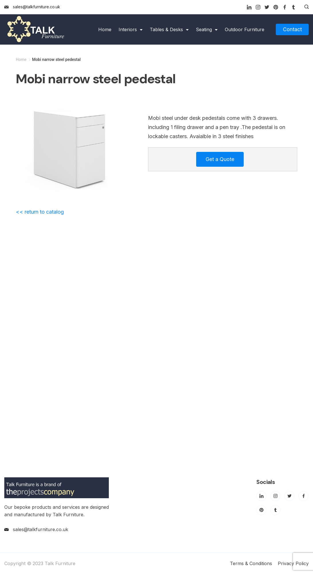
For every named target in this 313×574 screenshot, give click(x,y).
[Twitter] (267, 7)
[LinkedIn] (249, 7)
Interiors (131, 29)
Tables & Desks (169, 29)
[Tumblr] (293, 7)
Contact (292, 29)
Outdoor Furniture (244, 29)
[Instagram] (258, 7)
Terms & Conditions (251, 563)
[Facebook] (284, 7)
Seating (207, 29)
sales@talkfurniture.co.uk (36, 6)
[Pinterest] (275, 7)
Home (104, 29)
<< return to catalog (40, 212)
